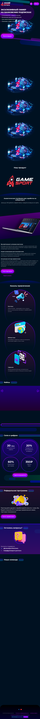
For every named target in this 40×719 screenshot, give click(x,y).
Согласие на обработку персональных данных (20, 715)
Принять (25, 716)
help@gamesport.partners (12, 550)
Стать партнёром (7, 271)
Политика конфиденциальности (22, 713)
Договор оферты (33, 713)
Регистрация (7, 36)
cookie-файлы (20, 716)
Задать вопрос (7, 275)
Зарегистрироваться (20, 475)
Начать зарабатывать (8, 516)
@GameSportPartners (10, 548)
